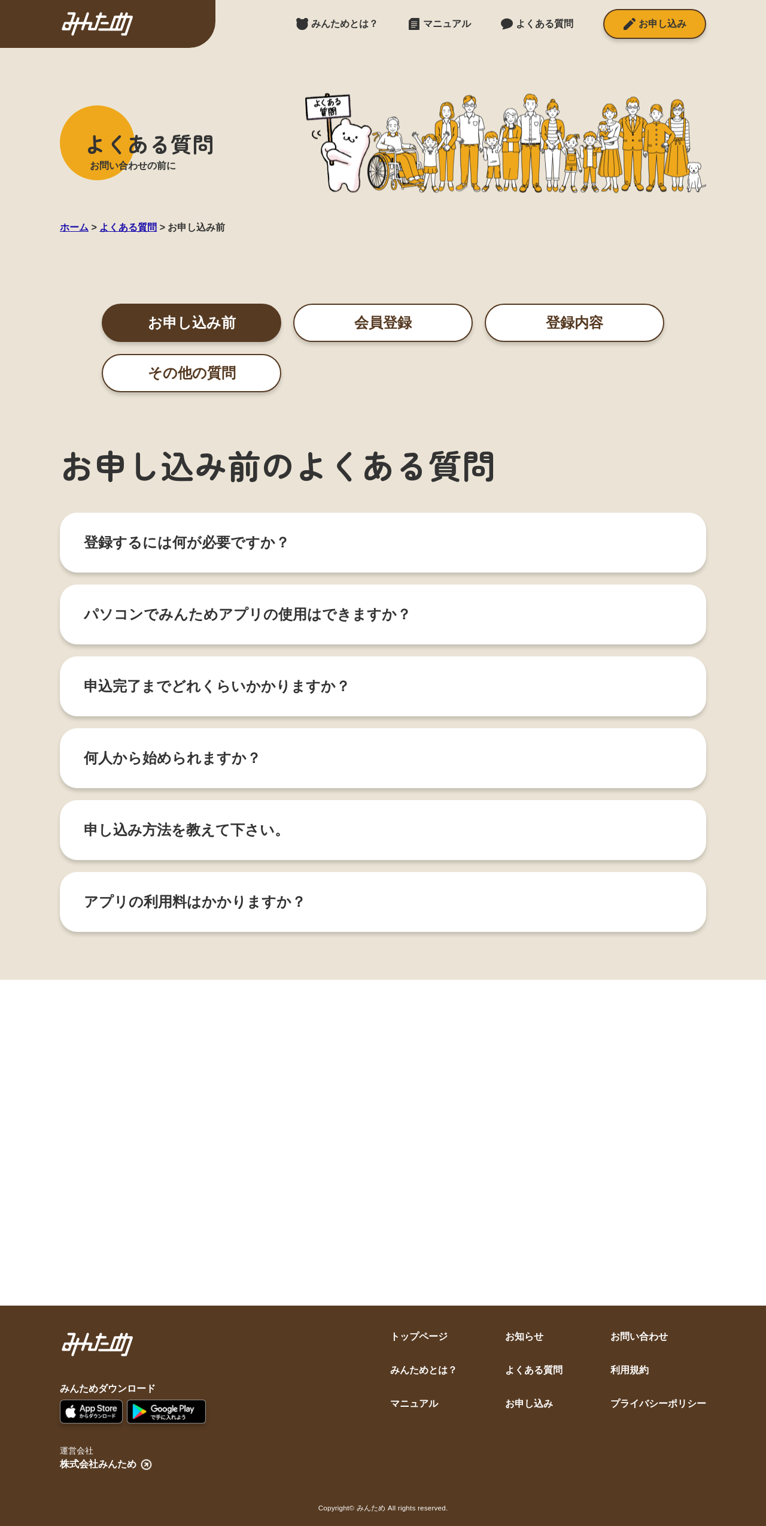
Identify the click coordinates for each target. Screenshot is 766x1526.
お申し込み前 (192, 322)
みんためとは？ (423, 1370)
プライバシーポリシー (658, 1403)
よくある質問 (534, 1370)
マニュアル (414, 1403)
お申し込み (529, 1403)
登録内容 (574, 322)
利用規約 (629, 1370)
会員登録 (383, 322)
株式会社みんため (107, 1464)
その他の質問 (192, 373)
